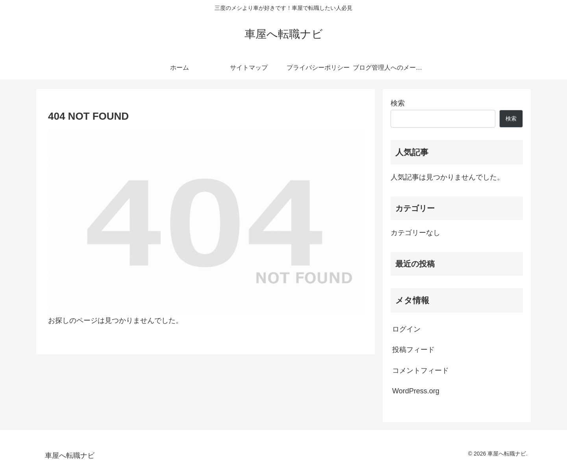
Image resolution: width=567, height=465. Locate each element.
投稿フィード (413, 350)
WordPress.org (415, 391)
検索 (398, 103)
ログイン (406, 329)
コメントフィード (420, 370)
